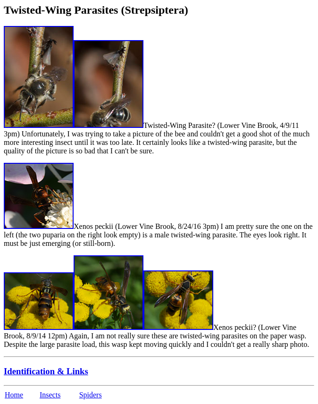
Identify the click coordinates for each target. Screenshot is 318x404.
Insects (50, 395)
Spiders (90, 395)
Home (14, 395)
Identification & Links (46, 371)
